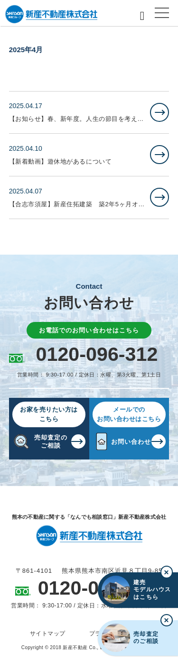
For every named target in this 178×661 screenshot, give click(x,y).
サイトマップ (48, 633)
